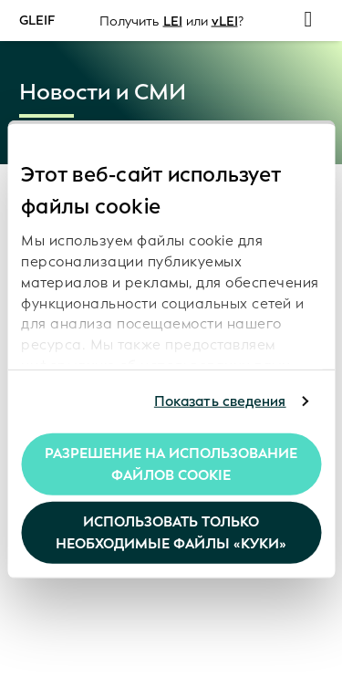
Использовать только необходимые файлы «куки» (171, 533)
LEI (172, 20)
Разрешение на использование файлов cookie (171, 463)
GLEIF (37, 19)
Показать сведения (220, 401)
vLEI (225, 20)
